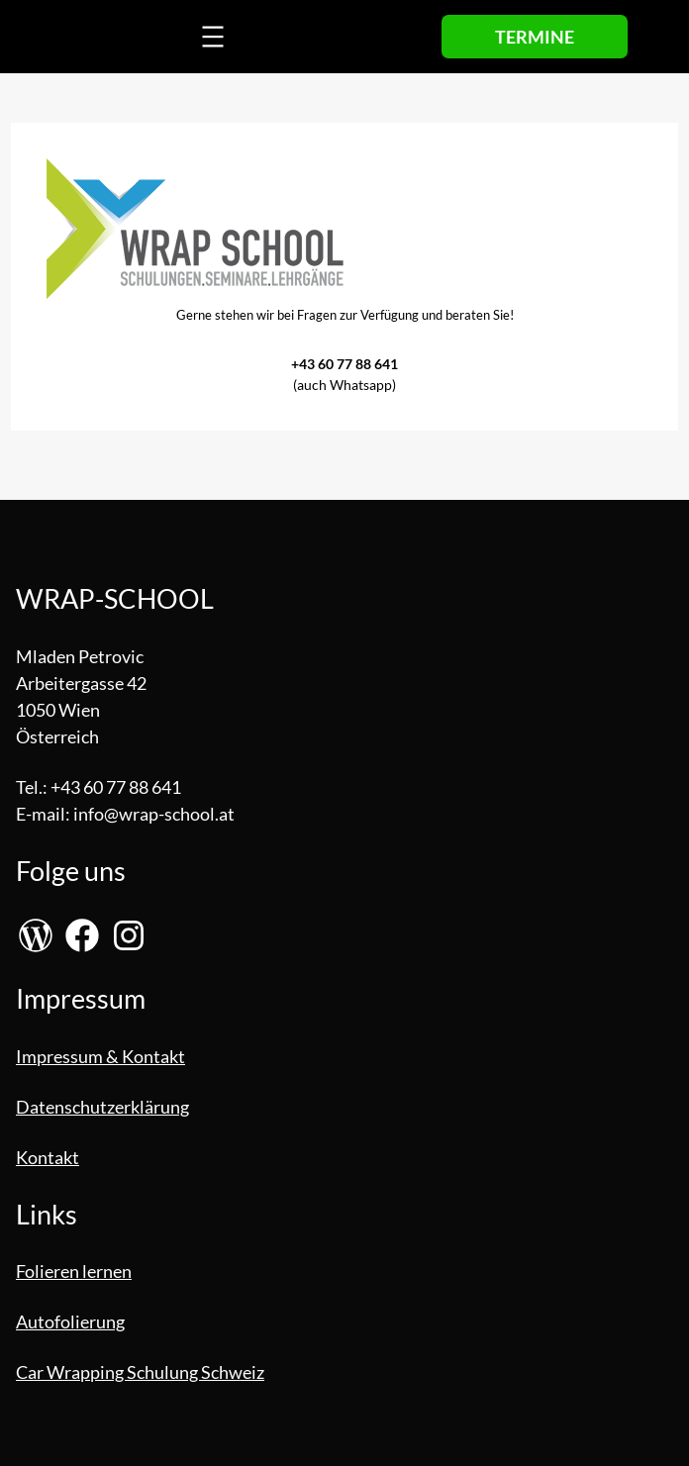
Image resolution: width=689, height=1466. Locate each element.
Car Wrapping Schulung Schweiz (140, 1372)
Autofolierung (70, 1321)
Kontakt (47, 1157)
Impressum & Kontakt (100, 1056)
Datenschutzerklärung (102, 1107)
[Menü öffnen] (213, 36)
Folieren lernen (74, 1271)
